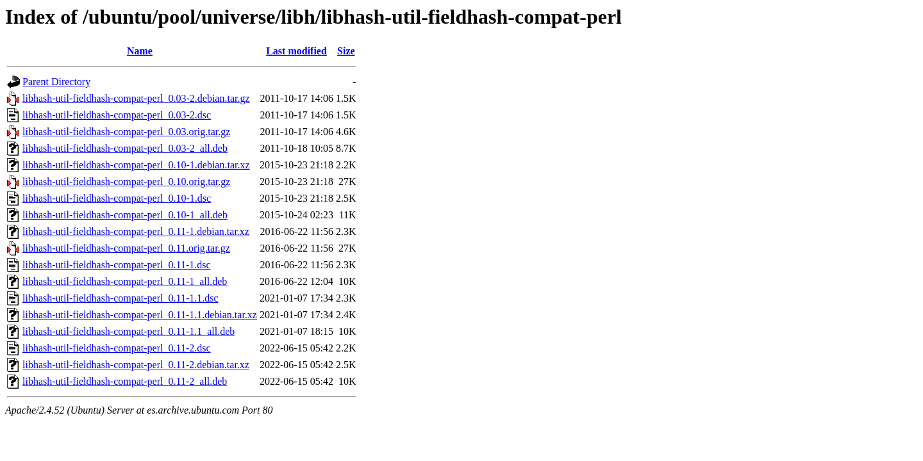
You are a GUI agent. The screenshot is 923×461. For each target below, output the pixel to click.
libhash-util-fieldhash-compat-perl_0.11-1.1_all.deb (128, 331)
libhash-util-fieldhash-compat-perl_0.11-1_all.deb (124, 281)
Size (346, 50)
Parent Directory (56, 81)
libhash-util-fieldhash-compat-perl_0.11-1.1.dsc (120, 298)
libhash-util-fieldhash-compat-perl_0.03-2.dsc (116, 114)
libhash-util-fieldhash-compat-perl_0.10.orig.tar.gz (126, 181)
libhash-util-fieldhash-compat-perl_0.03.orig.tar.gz (126, 131)
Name (140, 50)
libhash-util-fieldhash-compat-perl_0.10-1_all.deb (125, 214)
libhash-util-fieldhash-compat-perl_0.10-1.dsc (116, 198)
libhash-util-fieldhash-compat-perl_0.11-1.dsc (116, 264)
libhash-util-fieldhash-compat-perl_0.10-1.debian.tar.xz (136, 164)
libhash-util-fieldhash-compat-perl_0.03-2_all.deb (125, 148)
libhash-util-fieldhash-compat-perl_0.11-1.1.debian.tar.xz (139, 314)
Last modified (296, 50)
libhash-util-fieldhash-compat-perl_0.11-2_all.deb (124, 381)
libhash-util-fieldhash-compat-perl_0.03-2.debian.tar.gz (136, 98)
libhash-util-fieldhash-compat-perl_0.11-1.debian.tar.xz (135, 231)
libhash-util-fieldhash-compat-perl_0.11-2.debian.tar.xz (135, 364)
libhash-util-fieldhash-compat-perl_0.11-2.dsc (116, 348)
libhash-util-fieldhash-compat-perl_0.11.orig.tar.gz (126, 248)
